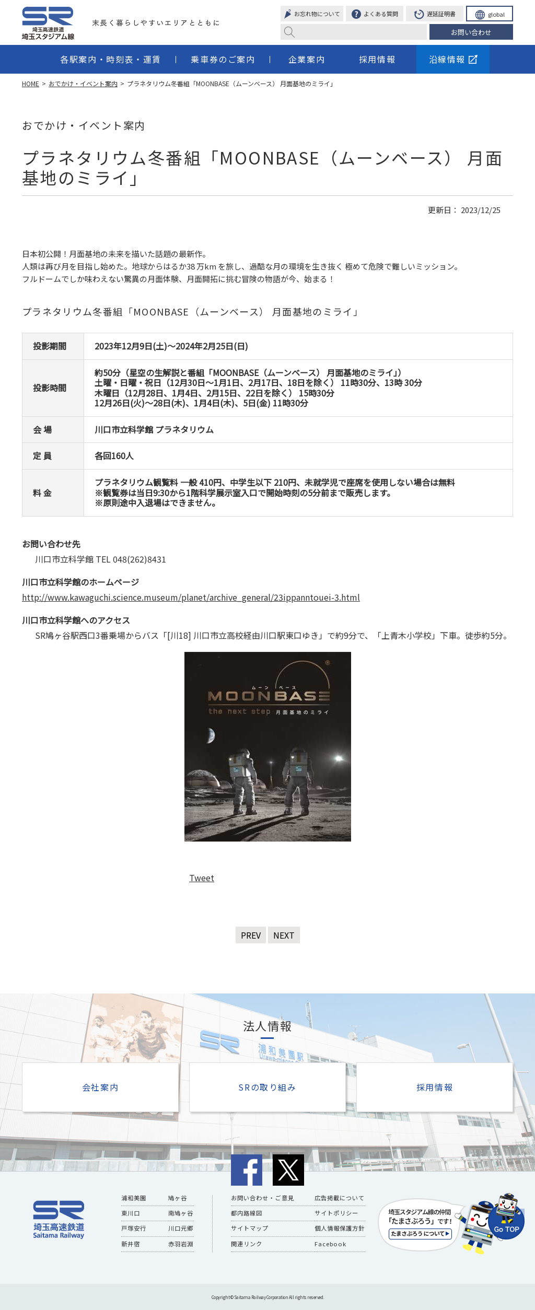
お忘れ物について (312, 14)
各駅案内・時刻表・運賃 (110, 59)
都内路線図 (246, 1213)
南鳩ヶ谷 (180, 1213)
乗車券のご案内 (223, 59)
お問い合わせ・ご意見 (262, 1198)
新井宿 (130, 1243)
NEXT (284, 935)
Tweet (201, 877)
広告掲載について (339, 1198)
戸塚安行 (133, 1228)
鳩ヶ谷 (177, 1198)
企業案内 (306, 59)
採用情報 (377, 59)
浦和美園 (133, 1198)
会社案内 (100, 1086)
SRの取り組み (267, 1086)
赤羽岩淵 (180, 1243)
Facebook (329, 1243)
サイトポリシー (336, 1213)
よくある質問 (375, 14)
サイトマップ (249, 1228)
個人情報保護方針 (339, 1228)
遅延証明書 (435, 14)
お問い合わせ (471, 32)
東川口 (130, 1213)
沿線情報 (453, 59)
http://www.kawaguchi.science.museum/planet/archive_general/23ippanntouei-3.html (191, 597)
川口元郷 (180, 1228)
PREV (251, 935)
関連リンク (246, 1243)
